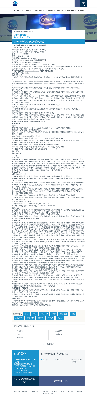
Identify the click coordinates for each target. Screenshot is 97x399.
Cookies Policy (35, 391)
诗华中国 (44, 314)
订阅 (18, 334)
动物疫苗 (18, 318)
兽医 (73, 314)
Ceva (26, 314)
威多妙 (45, 360)
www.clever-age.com (35, 62)
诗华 (34, 314)
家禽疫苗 (30, 318)
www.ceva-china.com (31, 45)
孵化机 (50, 318)
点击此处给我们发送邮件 (23, 372)
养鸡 (53, 314)
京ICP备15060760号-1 (48, 394)
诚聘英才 (59, 10)
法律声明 (58, 334)
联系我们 (81, 10)
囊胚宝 (59, 360)
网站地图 (24, 391)
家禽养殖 (63, 314)
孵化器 (59, 318)
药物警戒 (19, 338)
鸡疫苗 (40, 318)
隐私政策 (19, 331)
